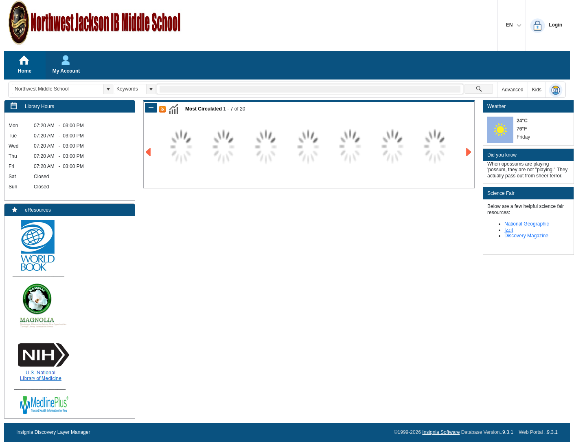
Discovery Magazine (526, 236)
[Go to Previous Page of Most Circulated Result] (149, 152)
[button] (108, 89)
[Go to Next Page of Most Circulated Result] (469, 152)
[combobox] (57, 89)
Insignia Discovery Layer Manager (53, 432)
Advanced (512, 90)
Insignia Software (441, 432)
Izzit (508, 230)
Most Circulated (203, 109)
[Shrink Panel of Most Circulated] (151, 108)
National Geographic (526, 224)
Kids (536, 90)
